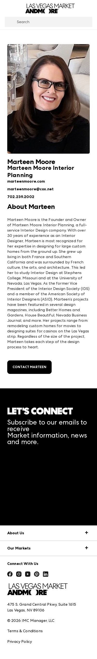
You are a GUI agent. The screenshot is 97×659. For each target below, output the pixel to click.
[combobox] (48, 22)
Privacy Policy (19, 641)
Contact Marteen (29, 367)
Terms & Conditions (25, 631)
